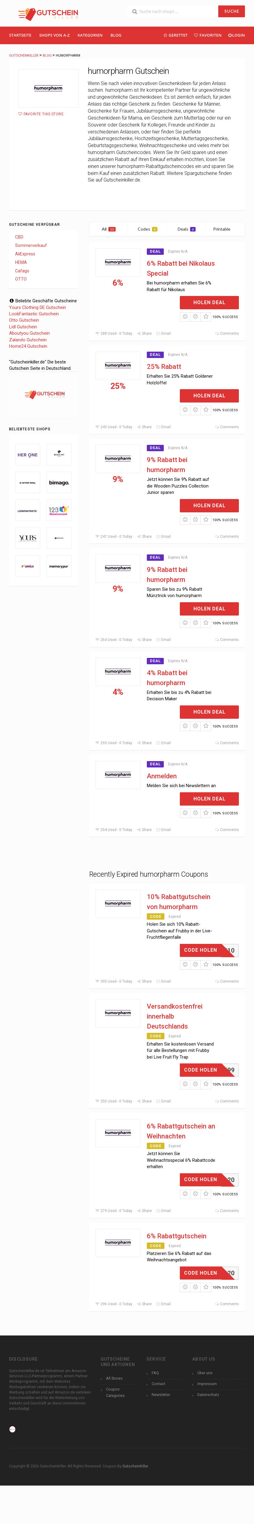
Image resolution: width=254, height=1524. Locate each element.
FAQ (155, 1373)
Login (236, 35)
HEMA (21, 262)
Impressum (207, 1383)
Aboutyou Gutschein (29, 333)
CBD (19, 237)
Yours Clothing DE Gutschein (37, 307)
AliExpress (25, 253)
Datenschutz (208, 1394)
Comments (227, 333)
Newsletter (161, 1394)
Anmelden (162, 776)
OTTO (21, 279)
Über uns (205, 1373)
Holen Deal (209, 302)
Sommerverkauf (31, 245)
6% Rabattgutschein (176, 1236)
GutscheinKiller (135, 1466)
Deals (187, 229)
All (109, 229)
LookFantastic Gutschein (34, 314)
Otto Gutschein (24, 320)
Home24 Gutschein (28, 346)
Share (144, 333)
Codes (147, 229)
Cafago (22, 270)
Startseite (20, 35)
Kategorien (90, 35)
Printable (225, 229)
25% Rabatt (164, 366)
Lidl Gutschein (23, 327)
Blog (116, 35)
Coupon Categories (115, 1392)
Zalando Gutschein (28, 340)
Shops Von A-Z (54, 35)
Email (163, 333)
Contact (158, 1383)
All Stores (114, 1378)
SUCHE (231, 11)
